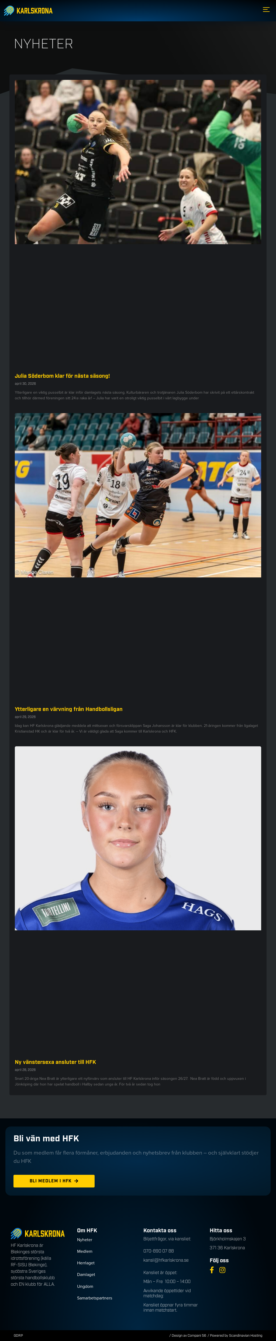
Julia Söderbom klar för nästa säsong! (62, 376)
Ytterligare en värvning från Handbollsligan (69, 709)
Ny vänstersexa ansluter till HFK (56, 1062)
